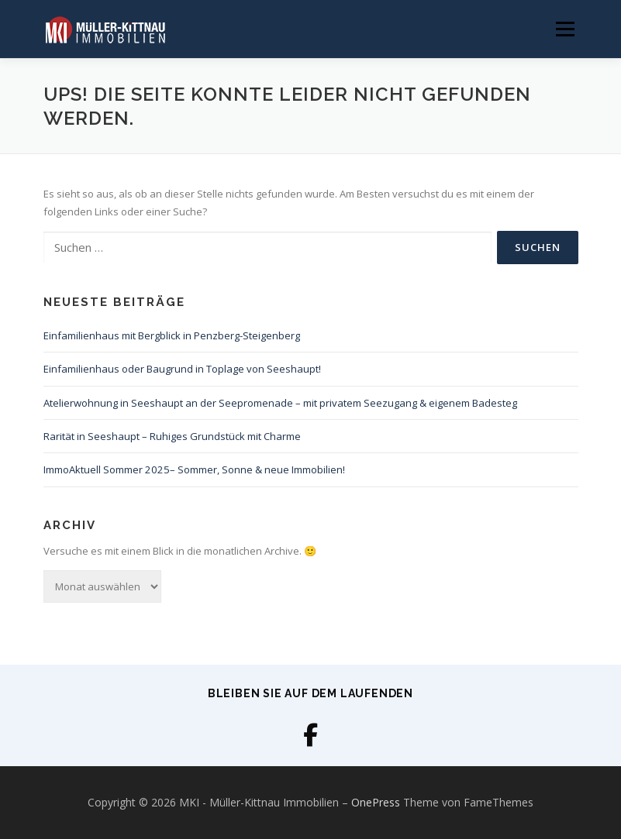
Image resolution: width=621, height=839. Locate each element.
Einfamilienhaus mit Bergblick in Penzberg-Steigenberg (171, 335)
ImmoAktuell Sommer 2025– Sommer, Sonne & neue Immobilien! (194, 469)
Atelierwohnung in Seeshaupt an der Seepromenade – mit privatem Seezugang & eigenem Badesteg (280, 403)
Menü (564, 29)
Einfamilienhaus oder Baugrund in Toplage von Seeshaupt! (182, 369)
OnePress (375, 802)
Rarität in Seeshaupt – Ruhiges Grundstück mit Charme (172, 436)
